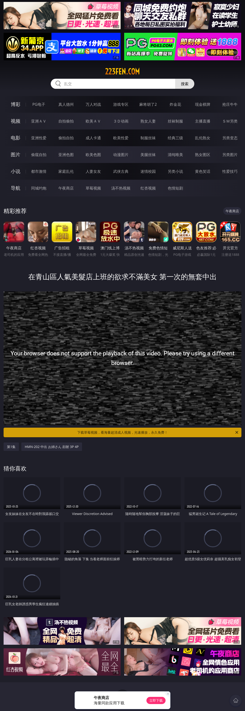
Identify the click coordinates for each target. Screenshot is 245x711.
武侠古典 (120, 171)
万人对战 (93, 104)
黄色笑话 (202, 171)
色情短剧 (175, 188)
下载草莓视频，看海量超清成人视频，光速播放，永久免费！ (158, 432)
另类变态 (230, 137)
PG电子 (38, 104)
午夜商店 (66, 188)
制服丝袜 (148, 137)
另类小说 (175, 171)
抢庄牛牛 (230, 104)
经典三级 (175, 137)
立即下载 (156, 700)
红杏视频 (148, 188)
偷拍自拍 (66, 137)
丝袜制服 (175, 121)
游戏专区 (120, 104)
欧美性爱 (120, 137)
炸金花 (175, 104)
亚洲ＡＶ (38, 121)
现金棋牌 (202, 104)
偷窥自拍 (38, 154)
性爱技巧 (230, 171)
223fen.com (122, 71)
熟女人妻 (148, 121)
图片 (15, 154)
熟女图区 (202, 154)
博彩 (15, 104)
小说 (15, 171)
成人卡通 (93, 137)
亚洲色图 (66, 154)
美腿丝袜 (148, 154)
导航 (15, 188)
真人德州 (66, 104)
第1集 (11, 446)
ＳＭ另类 (230, 121)
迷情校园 (148, 171)
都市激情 (38, 171)
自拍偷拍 (66, 121)
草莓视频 (93, 188)
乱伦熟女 (202, 137)
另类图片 (230, 154)
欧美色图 (93, 154)
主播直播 (202, 121)
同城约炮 (38, 188)
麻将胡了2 (148, 104)
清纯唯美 (175, 154)
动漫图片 (120, 154)
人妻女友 (93, 171)
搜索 (185, 83)
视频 (15, 121)
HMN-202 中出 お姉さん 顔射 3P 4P (51, 446)
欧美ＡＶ (93, 121)
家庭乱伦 (66, 171)
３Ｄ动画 (120, 121)
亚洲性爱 (38, 137)
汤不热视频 (120, 188)
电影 (15, 137)
